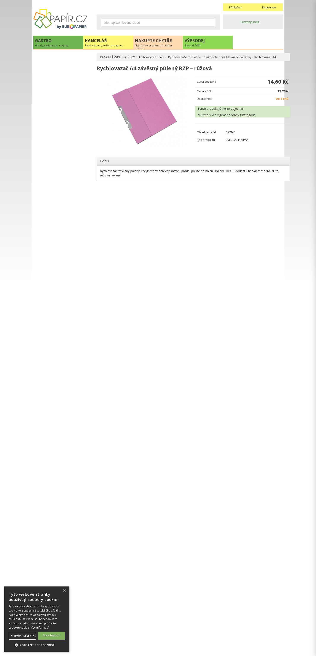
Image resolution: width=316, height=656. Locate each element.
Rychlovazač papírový (237, 57)
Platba (164, 632)
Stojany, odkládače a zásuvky (62, 168)
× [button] (64, 591)
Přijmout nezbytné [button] (23, 635)
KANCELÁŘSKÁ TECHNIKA (56, 256)
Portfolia (48, 88)
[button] (37, 644)
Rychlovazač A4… (267, 57)
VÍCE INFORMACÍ (63, 471)
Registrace (269, 7)
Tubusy (47, 175)
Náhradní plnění (107, 623)
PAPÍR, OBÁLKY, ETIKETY (55, 57)
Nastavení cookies (109, 632)
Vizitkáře (48, 182)
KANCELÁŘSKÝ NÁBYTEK (55, 291)
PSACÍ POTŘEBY (49, 196)
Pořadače (49, 81)
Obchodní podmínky (174, 623)
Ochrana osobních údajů (114, 628)
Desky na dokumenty (57, 102)
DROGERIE (45, 282)
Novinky (63, 372)
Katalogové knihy (54, 161)
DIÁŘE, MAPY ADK (51, 239)
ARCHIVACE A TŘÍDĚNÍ (54, 74)
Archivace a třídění (152, 57)
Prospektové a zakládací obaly (63, 109)
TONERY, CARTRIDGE (53, 247)
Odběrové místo (171, 636)
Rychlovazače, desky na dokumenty (193, 57)
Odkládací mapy (57, 127)
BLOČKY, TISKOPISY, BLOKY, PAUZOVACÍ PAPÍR (58, 223)
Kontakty (229, 623)
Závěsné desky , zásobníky (60, 189)
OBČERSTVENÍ (48, 265)
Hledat (212, 22)
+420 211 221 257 (63, 350)
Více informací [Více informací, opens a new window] (39, 627)
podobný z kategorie (237, 116)
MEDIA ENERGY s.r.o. (74, 649)
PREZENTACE (47, 274)
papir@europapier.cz (63, 360)
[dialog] (36, 619)
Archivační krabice (54, 95)
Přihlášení (235, 7)
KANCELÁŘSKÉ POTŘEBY (118, 57)
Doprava (166, 628)
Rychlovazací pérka (59, 148)
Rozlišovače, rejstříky (57, 154)
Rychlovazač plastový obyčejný (67, 141)
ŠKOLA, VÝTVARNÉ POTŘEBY (58, 300)
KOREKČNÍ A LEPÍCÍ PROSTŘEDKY (62, 232)
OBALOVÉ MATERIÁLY (53, 203)
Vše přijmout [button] (51, 635)
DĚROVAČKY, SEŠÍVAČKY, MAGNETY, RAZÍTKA (64, 212)
